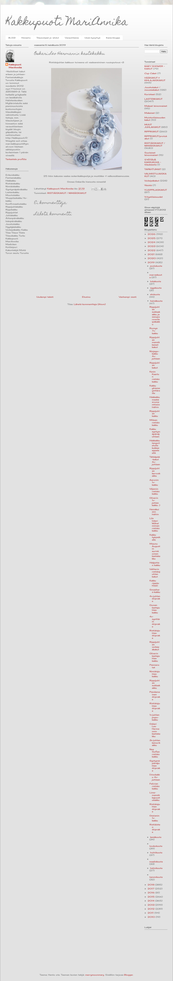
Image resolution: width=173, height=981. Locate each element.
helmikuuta (156, 868)
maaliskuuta (156, 861)
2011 (151, 913)
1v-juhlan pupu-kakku (154, 717)
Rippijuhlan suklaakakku (155, 684)
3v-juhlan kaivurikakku (155, 742)
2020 (152, 258)
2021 (151, 254)
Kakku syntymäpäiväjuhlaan (155, 433)
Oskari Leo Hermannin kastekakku (155, 730)
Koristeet (149, 94)
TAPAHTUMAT (152, 169)
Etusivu (86, 297)
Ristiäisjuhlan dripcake (155, 634)
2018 (151, 884)
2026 (152, 234)
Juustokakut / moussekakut (152, 88)
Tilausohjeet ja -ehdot (48, 38)
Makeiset (149, 113)
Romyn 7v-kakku (154, 330)
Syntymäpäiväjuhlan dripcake (155, 765)
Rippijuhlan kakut (155, 365)
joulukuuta (156, 266)
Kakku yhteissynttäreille (155, 389)
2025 (152, 238)
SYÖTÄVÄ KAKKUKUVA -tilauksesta (152, 162)
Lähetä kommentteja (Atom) (90, 304)
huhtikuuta (156, 852)
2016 (151, 892)
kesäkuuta (155, 837)
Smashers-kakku (155, 590)
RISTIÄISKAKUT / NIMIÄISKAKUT (66, 193)
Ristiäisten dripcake (155, 828)
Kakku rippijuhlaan (154, 583)
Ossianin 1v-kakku (154, 818)
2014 (151, 900)
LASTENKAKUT (153, 99)
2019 (151, 262)
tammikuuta (156, 877)
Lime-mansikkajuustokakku (155, 796)
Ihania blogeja (113, 38)
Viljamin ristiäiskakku (155, 491)
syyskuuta (155, 288)
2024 (152, 242)
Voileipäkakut (151, 180)
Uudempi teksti (45, 297)
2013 (151, 905)
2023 (152, 246)
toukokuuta (155, 846)
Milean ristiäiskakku (155, 422)
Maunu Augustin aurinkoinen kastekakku (155, 551)
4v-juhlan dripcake (155, 598)
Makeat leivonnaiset (155, 106)
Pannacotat (154, 666)
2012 (151, 909)
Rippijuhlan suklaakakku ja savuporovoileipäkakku (155, 316)
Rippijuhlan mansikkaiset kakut (155, 342)
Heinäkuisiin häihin (154, 512)
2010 (152, 917)
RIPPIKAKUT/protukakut (155, 137)
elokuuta (155, 294)
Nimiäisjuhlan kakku (155, 674)
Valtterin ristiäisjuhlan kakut (155, 573)
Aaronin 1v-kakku (154, 482)
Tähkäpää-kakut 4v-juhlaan (155, 461)
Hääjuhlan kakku (155, 563)
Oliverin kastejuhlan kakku (155, 657)
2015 (151, 896)
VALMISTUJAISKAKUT (155, 174)
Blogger (128, 975)
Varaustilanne (72, 38)
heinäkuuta (156, 301)
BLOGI (11, 38)
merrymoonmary (94, 975)
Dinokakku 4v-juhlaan (155, 777)
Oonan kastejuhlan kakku (155, 609)
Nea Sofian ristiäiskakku (155, 753)
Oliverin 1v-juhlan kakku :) (155, 502)
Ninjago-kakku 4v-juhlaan (155, 355)
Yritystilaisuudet (153, 197)
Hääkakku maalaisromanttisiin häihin (155, 402)
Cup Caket (150, 73)
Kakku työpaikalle (155, 537)
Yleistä (148, 185)
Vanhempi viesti (127, 297)
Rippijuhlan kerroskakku (155, 472)
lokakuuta (155, 281)
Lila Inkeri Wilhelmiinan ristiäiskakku (155, 524)
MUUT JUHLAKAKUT (152, 125)
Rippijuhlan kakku (155, 413)
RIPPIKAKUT (151, 131)
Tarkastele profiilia (16, 159)
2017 (151, 888)
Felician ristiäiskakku (155, 786)
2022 (152, 250)
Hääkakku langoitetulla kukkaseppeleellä (155, 446)
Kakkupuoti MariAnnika (67, 23)
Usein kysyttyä (92, 38)
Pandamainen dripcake (155, 696)
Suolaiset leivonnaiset (151, 153)
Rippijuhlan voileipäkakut (155, 646)
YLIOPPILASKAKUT (155, 190)
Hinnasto (26, 38)
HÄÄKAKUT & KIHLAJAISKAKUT (154, 79)
